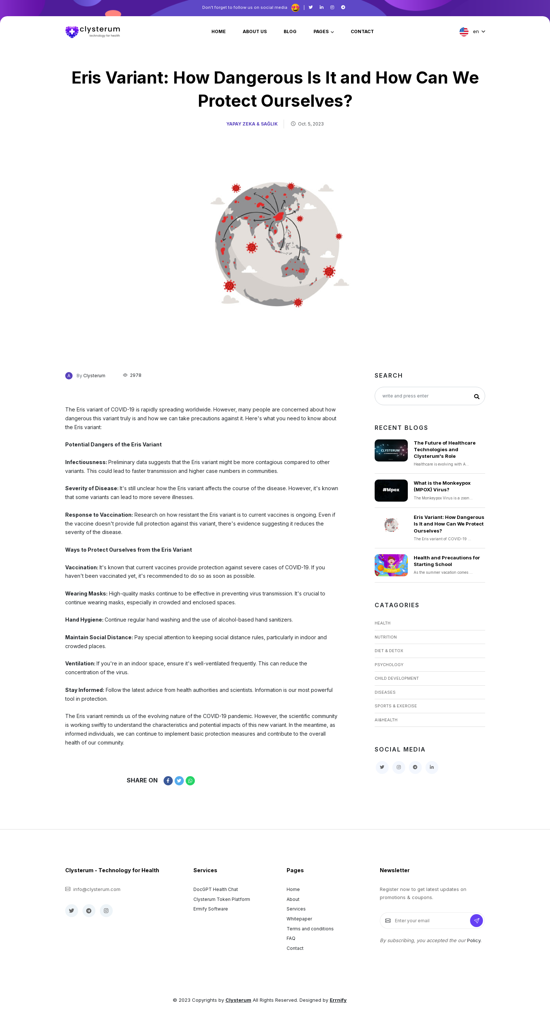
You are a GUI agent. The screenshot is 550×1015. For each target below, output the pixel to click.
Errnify (338, 1000)
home (218, 31)
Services (296, 909)
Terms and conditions (310, 928)
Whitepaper (299, 919)
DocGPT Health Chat (215, 889)
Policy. (474, 940)
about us (255, 31)
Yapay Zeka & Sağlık (252, 124)
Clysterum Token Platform (221, 899)
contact (362, 31)
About (293, 899)
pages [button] (321, 31)
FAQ (291, 938)
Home (293, 889)
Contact (295, 948)
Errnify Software (210, 909)
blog (290, 31)
